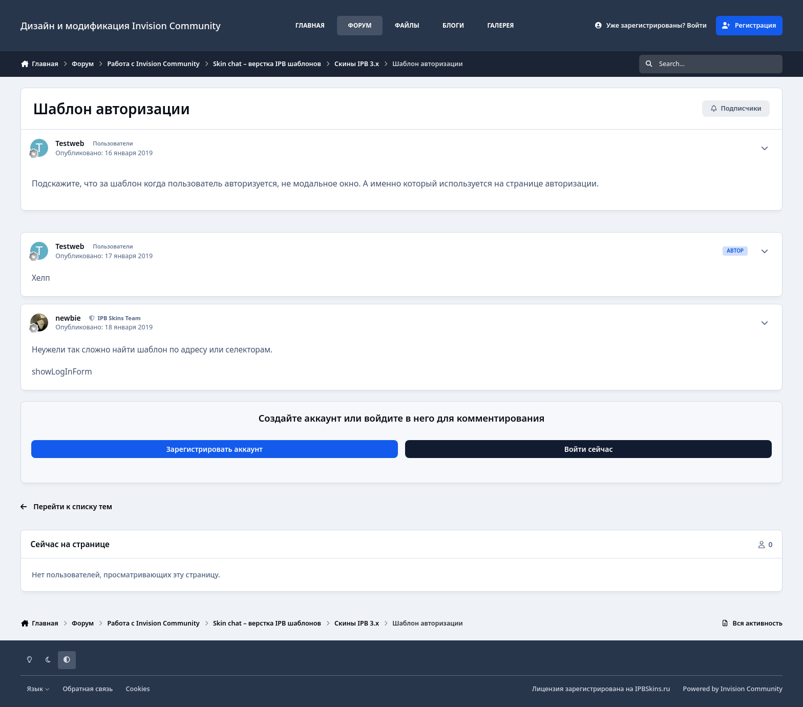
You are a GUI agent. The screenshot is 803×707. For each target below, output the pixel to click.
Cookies (138, 688)
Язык (38, 688)
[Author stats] (764, 148)
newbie (67, 318)
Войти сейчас (588, 449)
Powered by (733, 688)
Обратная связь (87, 688)
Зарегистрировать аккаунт (214, 449)
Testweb (69, 143)
